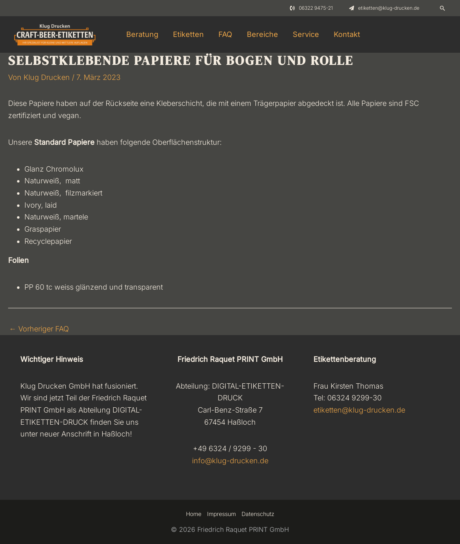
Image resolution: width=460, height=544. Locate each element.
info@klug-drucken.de (230, 460)
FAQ (225, 34)
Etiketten (188, 34)
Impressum (221, 513)
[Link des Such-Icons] (443, 8)
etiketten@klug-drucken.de (359, 410)
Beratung (142, 34)
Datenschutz (258, 513)
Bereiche (262, 34)
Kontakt (347, 34)
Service (306, 34)
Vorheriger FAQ (39, 329)
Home (193, 513)
